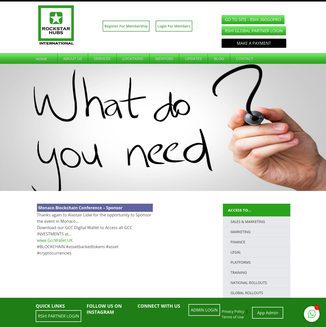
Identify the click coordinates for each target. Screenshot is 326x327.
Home (41, 58)
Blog (219, 58)
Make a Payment (254, 43)
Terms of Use (233, 317)
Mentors (164, 58)
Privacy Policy (233, 311)
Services (102, 58)
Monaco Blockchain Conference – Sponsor (80, 208)
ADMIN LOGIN (204, 310)
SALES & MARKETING (247, 221)
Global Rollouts (246, 292)
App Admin (267, 313)
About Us (72, 58)
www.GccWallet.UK (55, 240)
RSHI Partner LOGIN (58, 316)
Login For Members (174, 26)
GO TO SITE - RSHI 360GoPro (253, 19)
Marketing (240, 231)
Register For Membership (126, 26)
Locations (133, 58)
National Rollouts (248, 282)
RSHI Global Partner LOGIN (254, 31)
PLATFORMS (240, 262)
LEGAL (235, 252)
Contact (244, 58)
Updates (193, 58)
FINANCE (237, 242)
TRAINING (238, 272)
